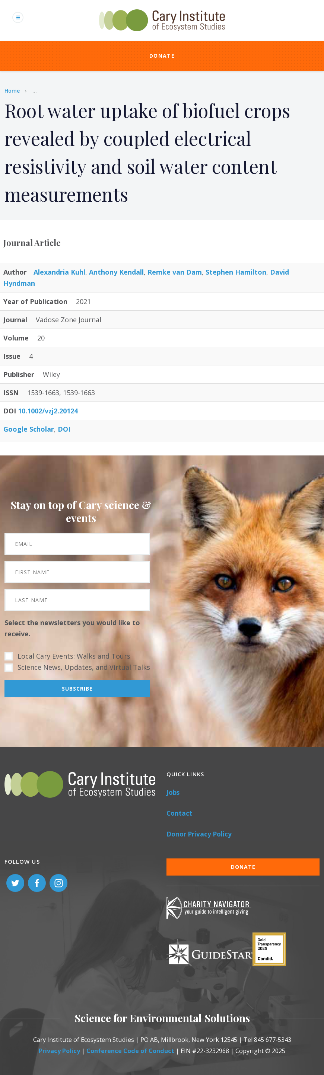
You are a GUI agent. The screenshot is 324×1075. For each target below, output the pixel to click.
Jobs (173, 792)
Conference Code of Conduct (130, 1051)
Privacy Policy (59, 1051)
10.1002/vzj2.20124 (48, 410)
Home (12, 90)
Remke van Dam (174, 272)
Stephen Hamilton (236, 272)
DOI (64, 429)
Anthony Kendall (116, 272)
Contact (179, 813)
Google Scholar (28, 429)
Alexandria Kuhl (59, 272)
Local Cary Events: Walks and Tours (74, 656)
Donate (162, 55)
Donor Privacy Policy (199, 834)
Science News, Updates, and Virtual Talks (84, 667)
